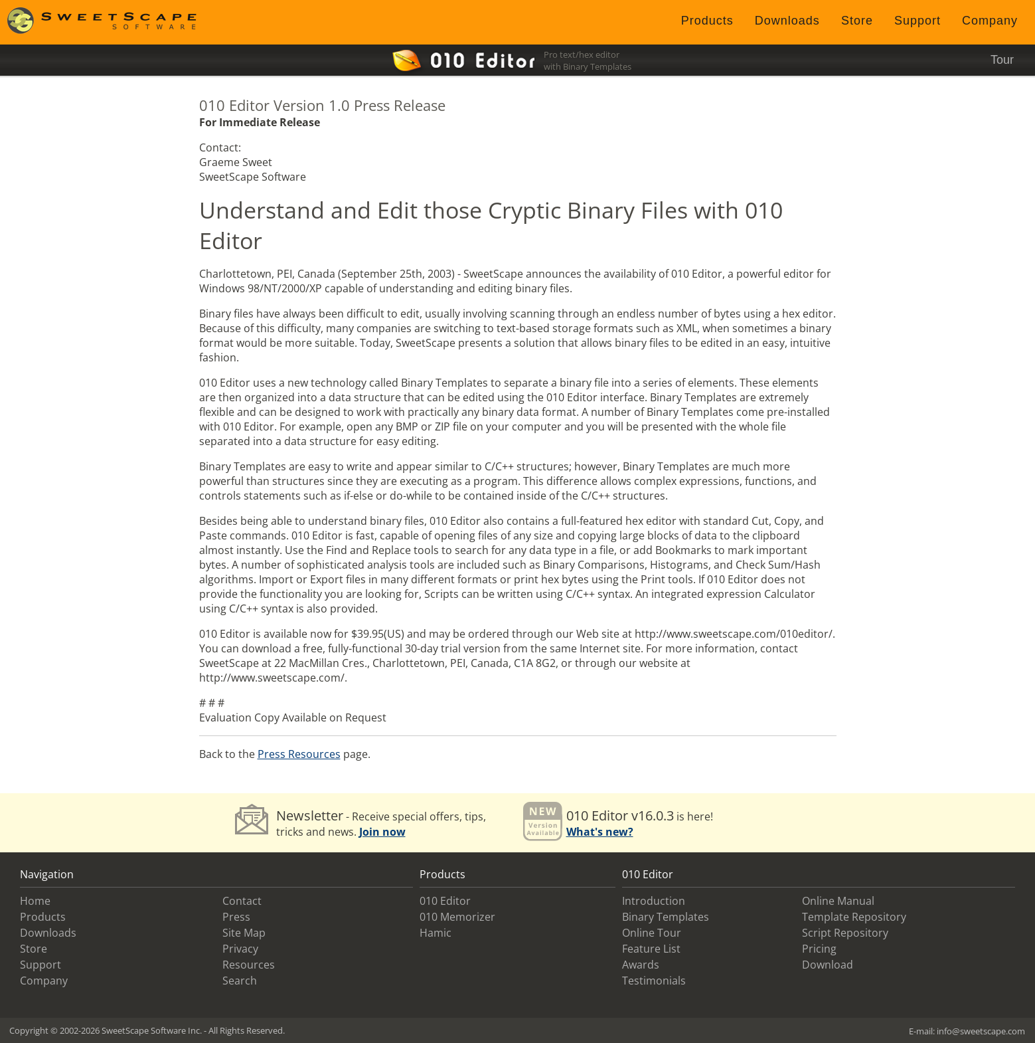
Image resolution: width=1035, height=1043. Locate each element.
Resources (248, 964)
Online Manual (838, 901)
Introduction (653, 901)
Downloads (787, 20)
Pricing (819, 948)
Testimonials (654, 980)
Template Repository (854, 916)
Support (917, 20)
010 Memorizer (457, 916)
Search (239, 980)
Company (990, 20)
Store (857, 20)
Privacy (240, 948)
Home (35, 901)
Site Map (244, 932)
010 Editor (445, 901)
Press (236, 916)
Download (827, 964)
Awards (640, 964)
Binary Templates (665, 916)
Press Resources (299, 754)
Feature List (651, 948)
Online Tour (651, 932)
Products (707, 20)
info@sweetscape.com (981, 1031)
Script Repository (845, 932)
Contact (242, 901)
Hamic (435, 932)
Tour (1002, 59)
